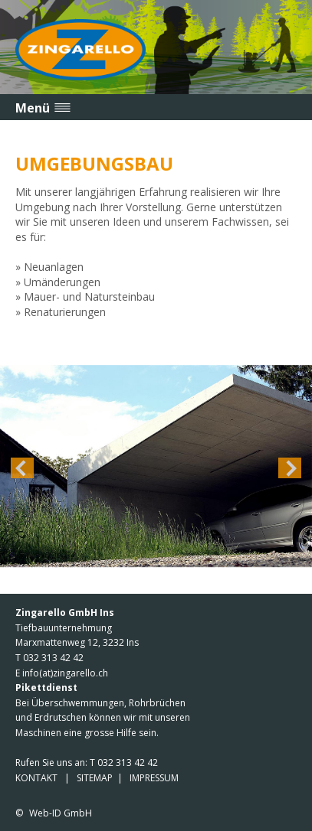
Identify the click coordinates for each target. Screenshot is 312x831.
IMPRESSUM (154, 777)
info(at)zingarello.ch (65, 672)
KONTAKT (36, 777)
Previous (22, 467)
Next (289, 467)
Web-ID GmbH (60, 813)
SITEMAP (95, 777)
